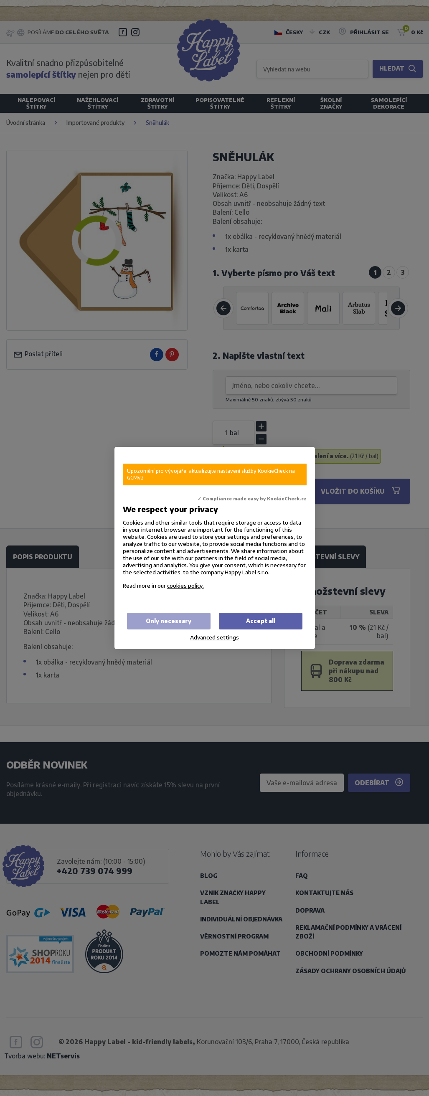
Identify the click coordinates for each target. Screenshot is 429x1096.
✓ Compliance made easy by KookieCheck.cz (252, 498)
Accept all (260, 620)
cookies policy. (185, 585)
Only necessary (168, 620)
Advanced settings (214, 637)
